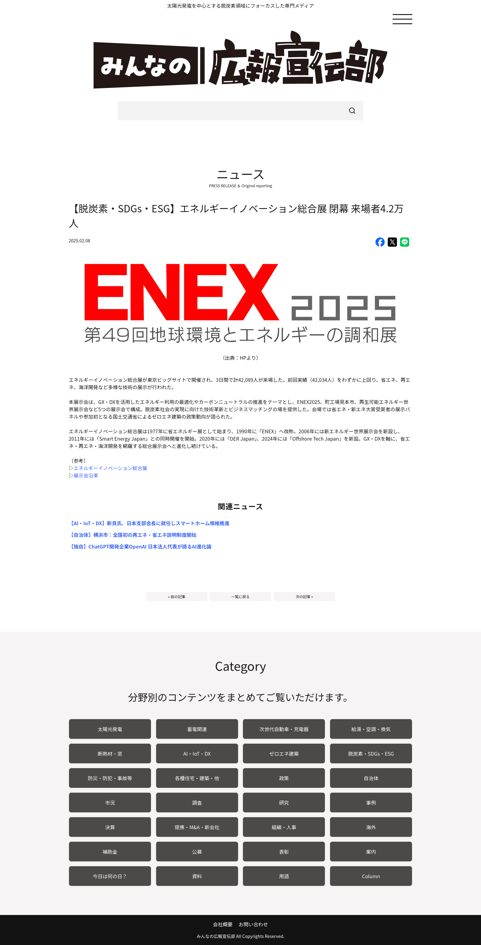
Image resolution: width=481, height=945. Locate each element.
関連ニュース (241, 506)
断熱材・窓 (110, 753)
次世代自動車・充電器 (284, 729)
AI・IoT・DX (197, 753)
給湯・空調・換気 (371, 729)
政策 (284, 778)
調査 (197, 802)
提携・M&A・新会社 (197, 827)
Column (371, 876)
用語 (284, 876)
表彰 (284, 851)
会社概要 (223, 924)
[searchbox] (240, 110)
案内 (371, 851)
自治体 (371, 778)
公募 (197, 851)
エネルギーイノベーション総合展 (110, 468)
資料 (197, 876)
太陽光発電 (110, 729)
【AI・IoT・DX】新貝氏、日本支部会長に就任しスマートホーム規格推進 (149, 523)
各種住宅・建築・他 (197, 778)
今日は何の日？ (110, 876)
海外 (371, 827)
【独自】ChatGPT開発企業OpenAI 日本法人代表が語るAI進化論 (140, 546)
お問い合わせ (253, 924)
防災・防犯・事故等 (110, 778)
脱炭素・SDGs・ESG (371, 753)
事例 (371, 802)
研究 (284, 802)
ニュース (240, 174)
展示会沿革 (86, 475)
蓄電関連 (197, 729)
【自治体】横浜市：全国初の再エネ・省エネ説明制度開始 (132, 534)
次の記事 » (304, 596)
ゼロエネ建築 (284, 753)
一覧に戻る (240, 596)
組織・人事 (284, 827)
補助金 (109, 851)
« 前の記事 (176, 596)
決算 (110, 827)
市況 (110, 802)
